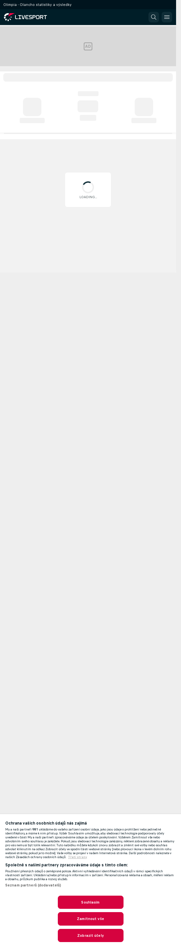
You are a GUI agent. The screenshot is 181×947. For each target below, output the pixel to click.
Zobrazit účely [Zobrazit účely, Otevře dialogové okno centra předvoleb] (90, 935)
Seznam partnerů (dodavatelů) (33, 885)
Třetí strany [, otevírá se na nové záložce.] (77, 857)
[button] (153, 17)
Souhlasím (90, 902)
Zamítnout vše (90, 918)
